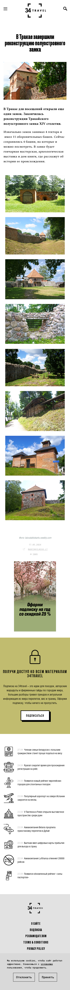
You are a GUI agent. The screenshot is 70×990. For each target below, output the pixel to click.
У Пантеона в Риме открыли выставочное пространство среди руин (41, 813)
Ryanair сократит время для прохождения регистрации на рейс (41, 767)
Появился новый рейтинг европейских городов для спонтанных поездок (39, 782)
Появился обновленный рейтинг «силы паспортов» (40, 875)
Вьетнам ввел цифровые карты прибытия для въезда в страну (41, 844)
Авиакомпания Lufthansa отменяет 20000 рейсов (41, 860)
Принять (48, 977)
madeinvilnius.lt (38, 549)
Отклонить (24, 977)
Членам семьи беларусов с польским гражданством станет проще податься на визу (40, 751)
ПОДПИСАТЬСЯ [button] (35, 715)
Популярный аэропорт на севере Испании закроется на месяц (41, 797)
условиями (47, 964)
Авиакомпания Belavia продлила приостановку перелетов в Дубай (36, 829)
